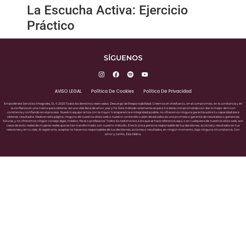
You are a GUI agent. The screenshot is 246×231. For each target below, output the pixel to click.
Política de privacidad (168, 91)
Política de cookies (112, 91)
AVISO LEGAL (68, 91)
